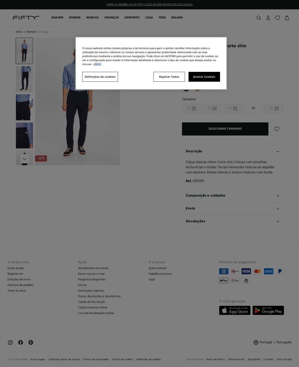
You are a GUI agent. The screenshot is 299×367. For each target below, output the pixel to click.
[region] (151, 63)
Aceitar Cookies (204, 76)
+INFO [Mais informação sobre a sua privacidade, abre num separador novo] (97, 64)
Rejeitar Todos (169, 76)
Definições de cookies (100, 76)
